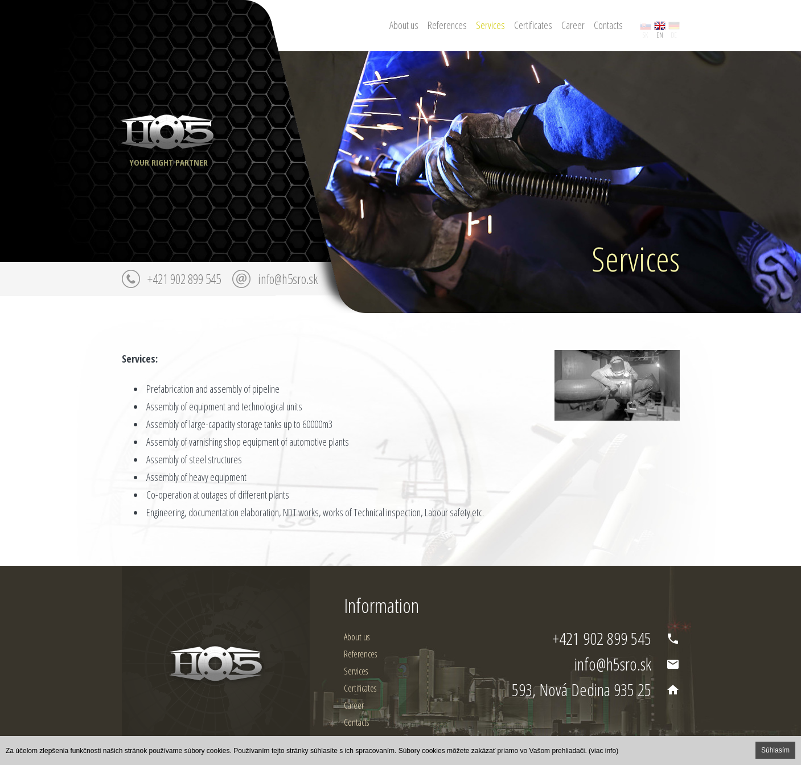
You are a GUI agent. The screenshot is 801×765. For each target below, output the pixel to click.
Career (573, 25)
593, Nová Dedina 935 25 (581, 689)
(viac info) (603, 751)
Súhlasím (775, 750)
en (659, 35)
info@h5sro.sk (288, 279)
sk (645, 35)
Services (490, 25)
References (447, 25)
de (674, 35)
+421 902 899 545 (184, 279)
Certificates (533, 25)
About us (403, 25)
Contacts (608, 25)
